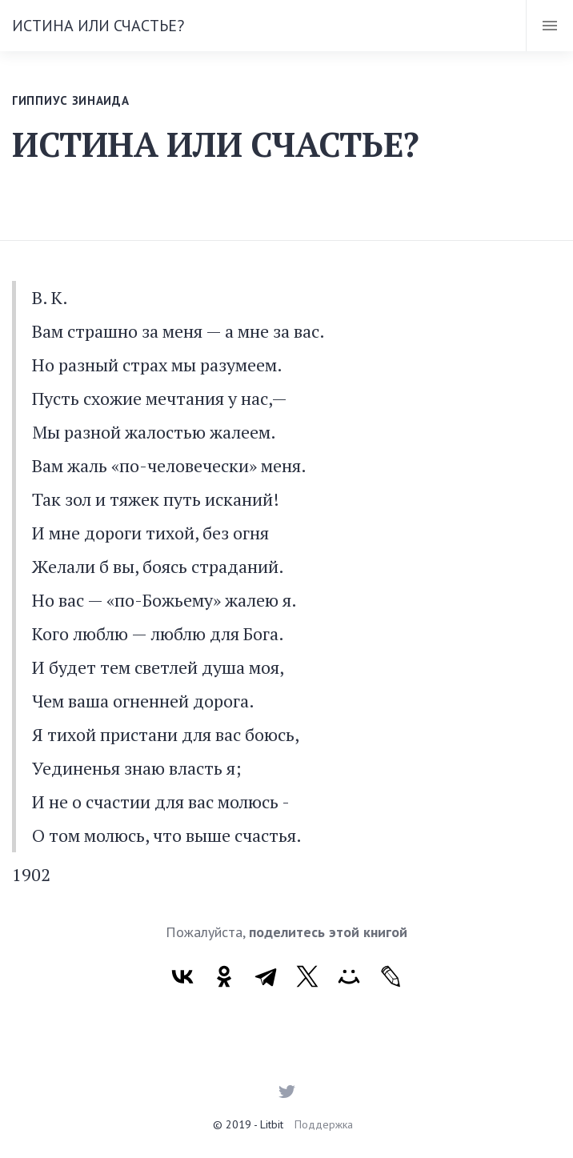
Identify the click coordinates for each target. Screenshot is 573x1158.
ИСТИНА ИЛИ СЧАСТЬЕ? (98, 25)
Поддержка (324, 1124)
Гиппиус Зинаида (71, 100)
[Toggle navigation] (549, 25)
